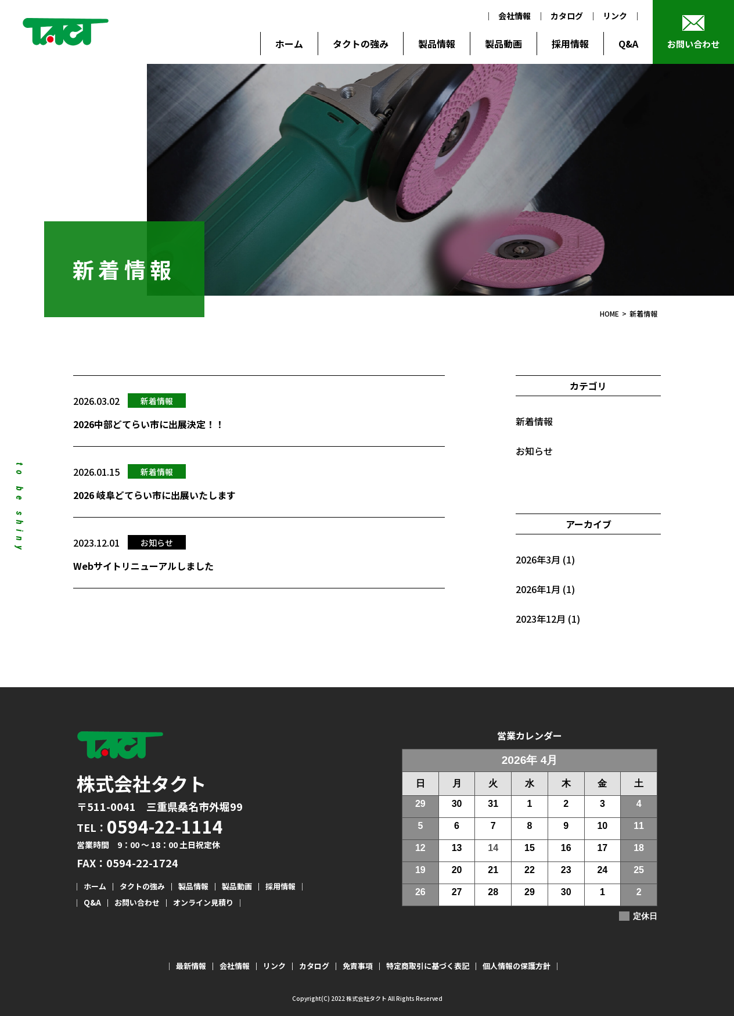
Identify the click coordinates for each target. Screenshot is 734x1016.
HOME (609, 313)
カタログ (566, 15)
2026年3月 (538, 559)
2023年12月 (541, 619)
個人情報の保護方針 (516, 966)
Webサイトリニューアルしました (143, 565)
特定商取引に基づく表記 (427, 966)
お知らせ (534, 451)
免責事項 (358, 966)
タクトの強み (360, 44)
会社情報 (514, 15)
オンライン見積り (203, 902)
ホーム (289, 44)
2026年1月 (538, 589)
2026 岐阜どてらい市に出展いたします (154, 495)
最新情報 (191, 966)
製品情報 (436, 44)
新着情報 (534, 421)
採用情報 (570, 44)
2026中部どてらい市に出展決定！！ (148, 424)
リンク (615, 15)
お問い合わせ (693, 44)
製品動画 (503, 44)
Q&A (628, 44)
